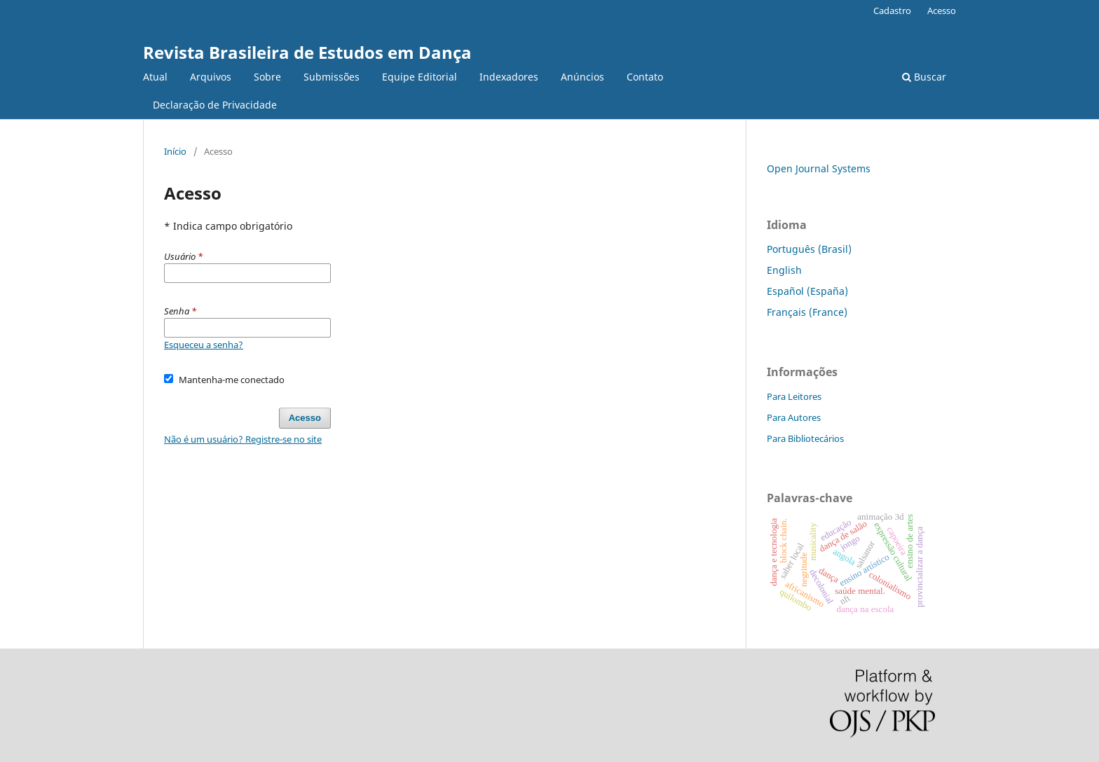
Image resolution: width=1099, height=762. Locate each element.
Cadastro (892, 10)
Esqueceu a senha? (203, 344)
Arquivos (210, 76)
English (784, 270)
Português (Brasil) (809, 249)
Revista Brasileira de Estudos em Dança (307, 52)
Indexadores (508, 76)
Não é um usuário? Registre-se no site (243, 439)
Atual (155, 76)
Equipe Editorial (419, 76)
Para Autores (794, 417)
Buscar (924, 76)
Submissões (331, 76)
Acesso (941, 10)
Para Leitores (794, 396)
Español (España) (807, 291)
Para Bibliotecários (805, 438)
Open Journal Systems (819, 168)
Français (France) (807, 312)
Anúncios (582, 76)
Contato (645, 76)
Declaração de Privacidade (215, 104)
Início (175, 151)
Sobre (267, 76)
